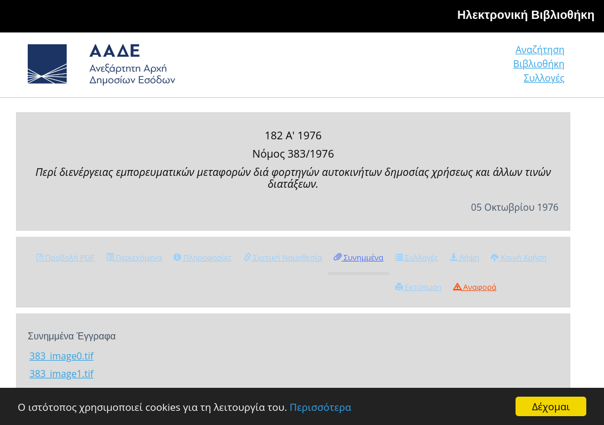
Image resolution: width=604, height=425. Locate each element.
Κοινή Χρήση (518, 257)
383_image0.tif (61, 355)
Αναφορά (475, 287)
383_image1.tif (61, 373)
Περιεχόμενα (134, 257)
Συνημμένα (358, 257)
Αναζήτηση (540, 49)
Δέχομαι (551, 406)
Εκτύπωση (418, 287)
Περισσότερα (320, 407)
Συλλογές (544, 77)
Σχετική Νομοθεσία (283, 257)
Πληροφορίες (202, 257)
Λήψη (464, 257)
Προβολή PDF (65, 257)
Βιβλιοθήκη (538, 63)
